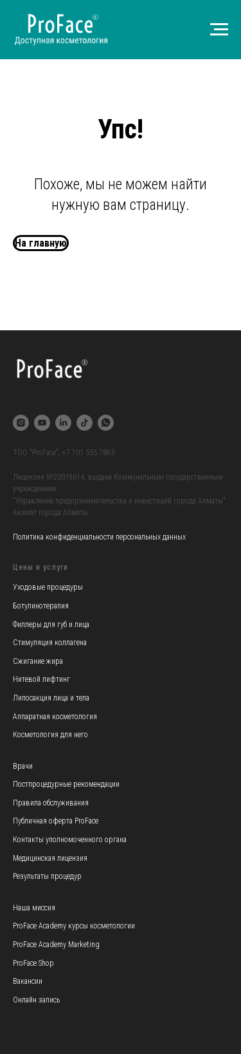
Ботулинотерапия (41, 605)
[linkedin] (63, 423)
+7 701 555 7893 (88, 452)
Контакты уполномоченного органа (70, 839)
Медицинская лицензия (50, 858)
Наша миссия (34, 907)
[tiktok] (84, 423)
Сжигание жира (38, 661)
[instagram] (21, 423)
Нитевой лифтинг (41, 679)
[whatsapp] (106, 423)
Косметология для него (50, 734)
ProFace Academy (40, 925)
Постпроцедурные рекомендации (66, 784)
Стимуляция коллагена (50, 642)
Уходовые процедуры (48, 587)
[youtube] (42, 423)
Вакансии (27, 981)
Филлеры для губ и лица (51, 624)
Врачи (23, 766)
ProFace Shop (33, 963)
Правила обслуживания (51, 802)
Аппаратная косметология (55, 716)
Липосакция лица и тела (51, 697)
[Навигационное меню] (219, 29)
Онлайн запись (36, 999)
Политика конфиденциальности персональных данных (99, 536)
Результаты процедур (47, 876)
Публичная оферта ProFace (55, 820)
